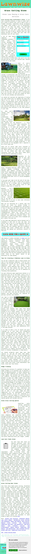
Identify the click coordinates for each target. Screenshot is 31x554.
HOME (11, 7)
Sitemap (2, 544)
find (5, 486)
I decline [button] (15, 550)
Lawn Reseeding (5, 521)
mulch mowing (15, 464)
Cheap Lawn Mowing (16, 521)
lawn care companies (14, 501)
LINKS (14, 7)
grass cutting (25, 513)
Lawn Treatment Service (16, 525)
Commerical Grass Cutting (19, 530)
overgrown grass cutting (8, 470)
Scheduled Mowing (24, 518)
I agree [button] (11, 550)
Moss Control (25, 521)
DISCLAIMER (27, 7)
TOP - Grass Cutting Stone (8, 532)
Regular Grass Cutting (8, 523)
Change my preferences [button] (23, 550)
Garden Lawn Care (6, 530)
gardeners (24, 444)
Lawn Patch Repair (6, 520)
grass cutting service (21, 101)
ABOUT (18, 7)
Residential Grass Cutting (21, 520)
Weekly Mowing (15, 527)
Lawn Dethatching (10, 528)
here (18, 516)
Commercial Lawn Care (7, 524)
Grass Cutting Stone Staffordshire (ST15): (13, 19)
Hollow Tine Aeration (11, 518)
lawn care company (24, 151)
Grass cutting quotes (7, 514)
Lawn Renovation (24, 523)
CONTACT (21, 7)
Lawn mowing (4, 238)
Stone (23, 238)
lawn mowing (11, 251)
